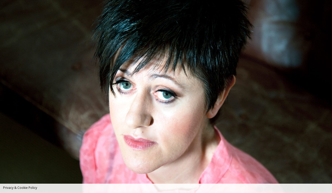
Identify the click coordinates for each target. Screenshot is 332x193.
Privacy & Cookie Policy (20, 187)
